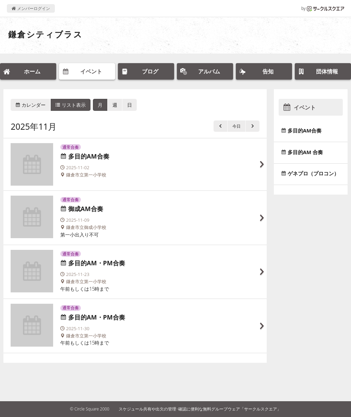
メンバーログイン (31, 8)
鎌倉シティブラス (45, 34)
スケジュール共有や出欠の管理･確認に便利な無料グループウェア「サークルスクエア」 (200, 409)
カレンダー (30, 105)
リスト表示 (71, 105)
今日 (236, 126)
